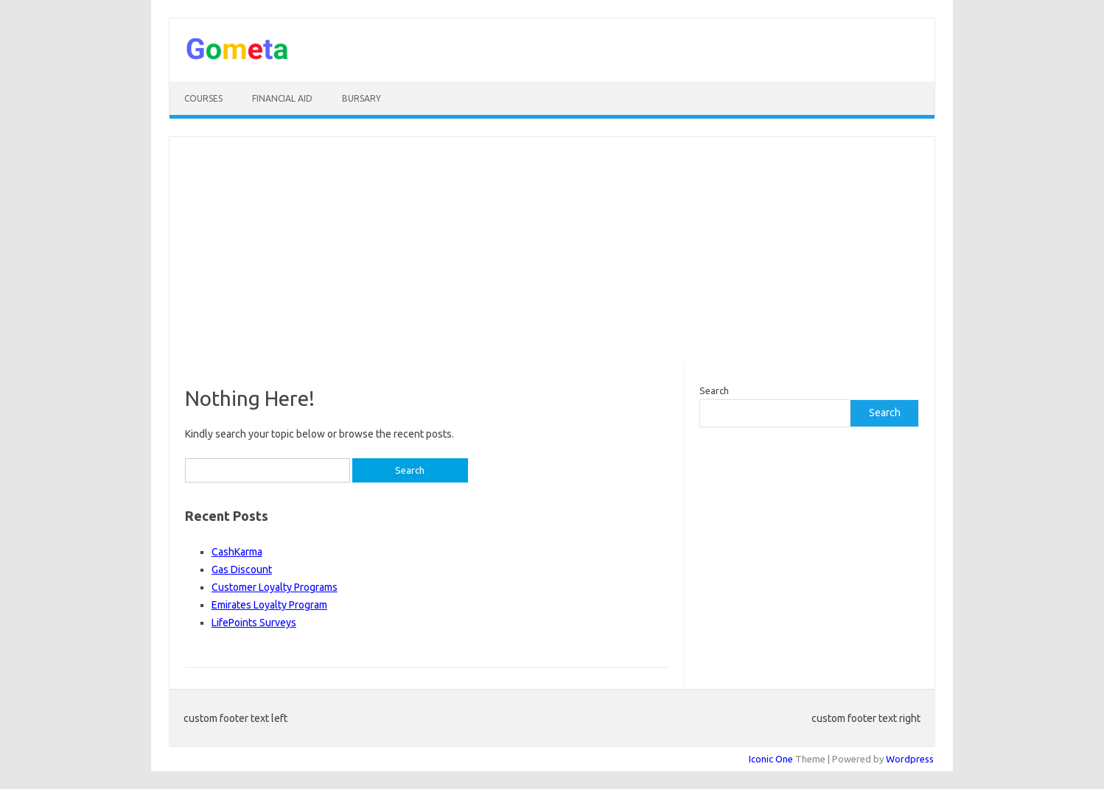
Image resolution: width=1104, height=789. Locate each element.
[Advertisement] (552, 250)
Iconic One (771, 759)
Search (714, 390)
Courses (203, 98)
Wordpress (910, 759)
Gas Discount (242, 569)
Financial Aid (282, 98)
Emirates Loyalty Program (269, 605)
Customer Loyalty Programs (275, 587)
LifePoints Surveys (254, 622)
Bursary (361, 98)
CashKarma (237, 552)
